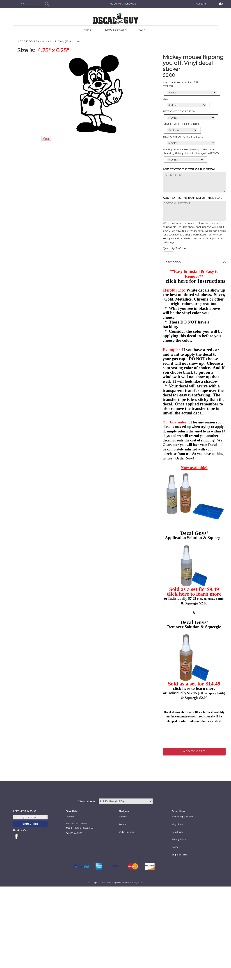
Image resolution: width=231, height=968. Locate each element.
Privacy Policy (179, 839)
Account (201, 3)
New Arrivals (115, 30)
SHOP (87, 30)
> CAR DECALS (27, 41)
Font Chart (177, 832)
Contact (70, 817)
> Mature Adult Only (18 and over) (59, 41)
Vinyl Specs (177, 824)
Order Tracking (126, 832)
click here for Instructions (195, 281)
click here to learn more (194, 594)
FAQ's (175, 847)
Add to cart (194, 751)
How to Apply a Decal (182, 817)
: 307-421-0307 (75, 833)
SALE (141, 30)
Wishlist (123, 817)
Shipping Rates (179, 855)
